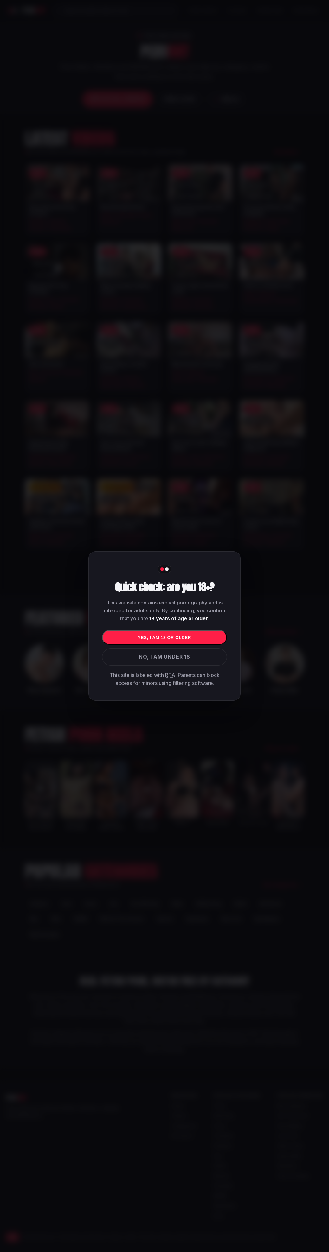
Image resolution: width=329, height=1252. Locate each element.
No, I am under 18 (164, 657)
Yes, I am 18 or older (164, 637)
